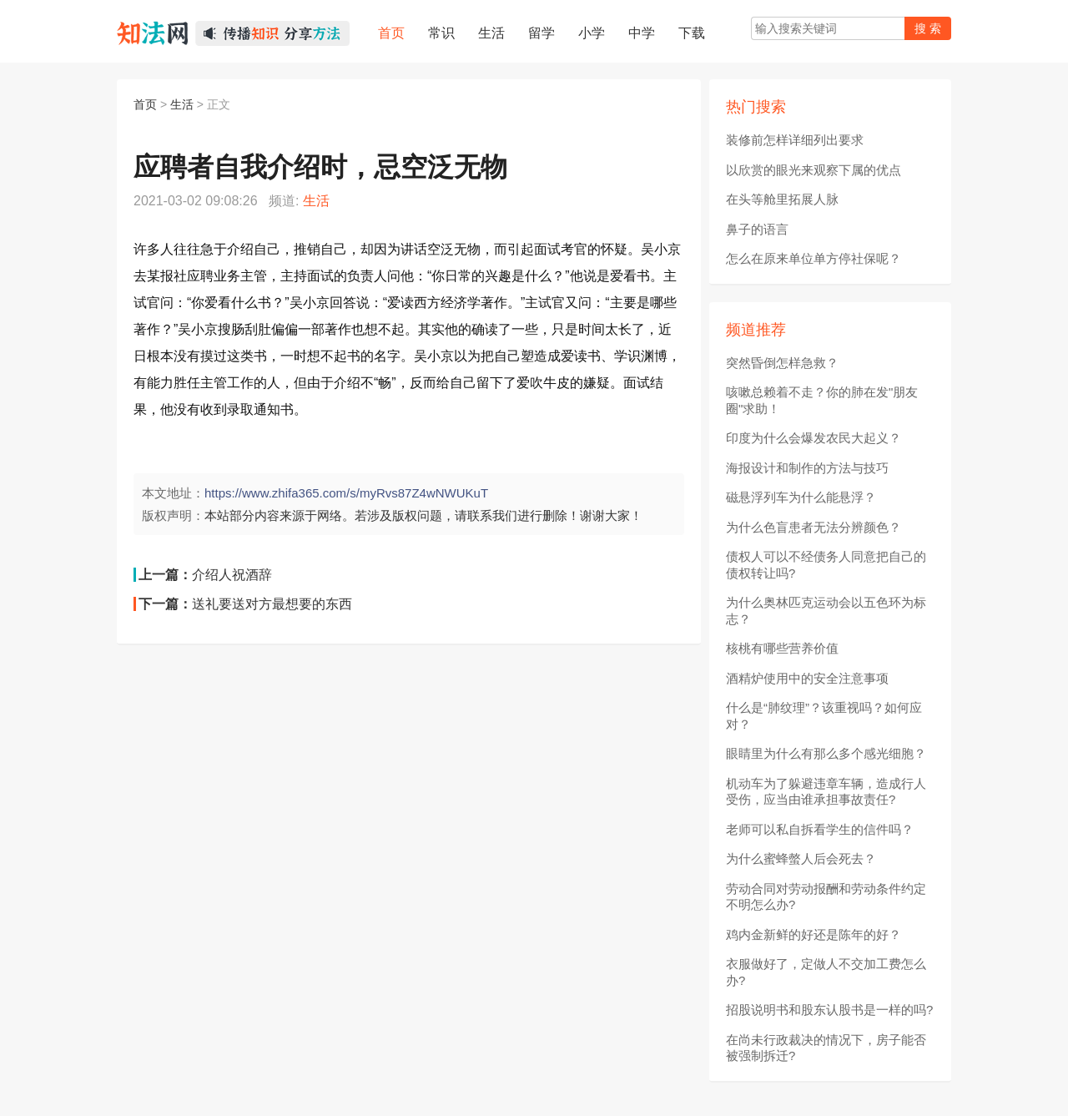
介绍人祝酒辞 (232, 575)
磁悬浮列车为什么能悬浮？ (801, 497)
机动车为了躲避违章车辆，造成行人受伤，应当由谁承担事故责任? (826, 791)
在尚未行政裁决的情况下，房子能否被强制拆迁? (826, 1048)
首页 (145, 104)
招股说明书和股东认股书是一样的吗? (829, 1009)
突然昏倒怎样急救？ (782, 363)
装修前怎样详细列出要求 (795, 140)
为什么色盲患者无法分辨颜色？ (813, 527)
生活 (182, 104)
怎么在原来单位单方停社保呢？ (813, 258)
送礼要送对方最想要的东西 (272, 604)
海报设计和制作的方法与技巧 (807, 468)
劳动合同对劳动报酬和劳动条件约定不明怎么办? (826, 896)
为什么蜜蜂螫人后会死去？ (801, 858)
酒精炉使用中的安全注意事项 (807, 678)
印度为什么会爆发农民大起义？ (813, 438)
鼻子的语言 (757, 229)
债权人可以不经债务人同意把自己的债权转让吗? (826, 564)
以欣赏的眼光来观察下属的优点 (813, 170)
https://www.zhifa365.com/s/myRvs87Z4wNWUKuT (346, 493)
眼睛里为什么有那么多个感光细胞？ (826, 753)
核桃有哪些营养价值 (782, 648)
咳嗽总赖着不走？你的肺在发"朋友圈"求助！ (822, 400)
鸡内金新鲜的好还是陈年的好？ (813, 934)
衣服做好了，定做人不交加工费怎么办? (826, 972)
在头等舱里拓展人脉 (782, 199)
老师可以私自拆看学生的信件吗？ (820, 829)
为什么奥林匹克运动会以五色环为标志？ (826, 610)
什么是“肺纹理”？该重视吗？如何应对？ (824, 715)
